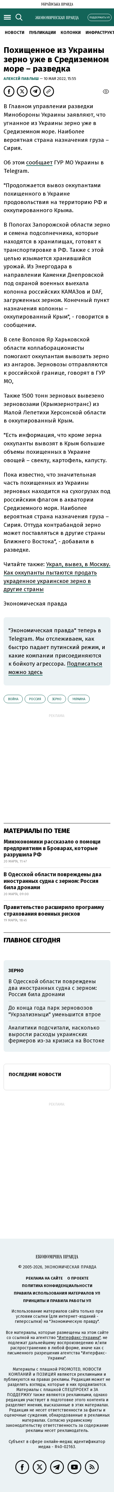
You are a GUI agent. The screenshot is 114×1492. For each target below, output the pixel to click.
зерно (57, 699)
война (13, 699)
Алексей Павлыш (22, 78)
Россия (35, 699)
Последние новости (35, 1074)
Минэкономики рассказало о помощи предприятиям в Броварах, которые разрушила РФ (52, 848)
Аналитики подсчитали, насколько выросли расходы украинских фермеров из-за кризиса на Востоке (56, 1034)
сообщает (39, 162)
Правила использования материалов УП (57, 1293)
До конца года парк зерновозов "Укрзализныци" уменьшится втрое (54, 1011)
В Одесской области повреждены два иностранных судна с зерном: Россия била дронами (52, 881)
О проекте (77, 1278)
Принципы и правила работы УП (57, 1300)
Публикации (42, 32)
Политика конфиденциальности (57, 1285)
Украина (78, 699)
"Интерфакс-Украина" (78, 1337)
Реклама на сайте (44, 1278)
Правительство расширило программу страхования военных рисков (54, 910)
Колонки (71, 32)
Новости (14, 32)
